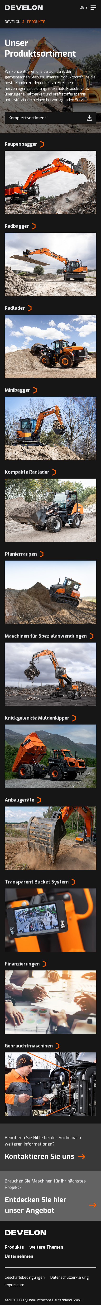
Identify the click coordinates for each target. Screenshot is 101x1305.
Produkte (14, 1247)
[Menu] (93, 8)
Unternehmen (19, 1256)
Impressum (14, 1284)
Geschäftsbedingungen (25, 1277)
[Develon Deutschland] (24, 7)
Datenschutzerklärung (69, 1277)
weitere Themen (46, 1247)
